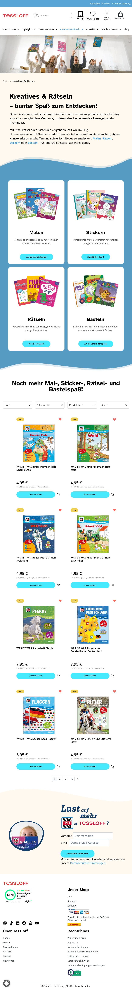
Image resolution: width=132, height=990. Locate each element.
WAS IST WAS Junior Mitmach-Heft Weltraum (36, 559)
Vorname (66, 837)
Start (6, 81)
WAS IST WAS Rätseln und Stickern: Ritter (91, 741)
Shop (126, 29)
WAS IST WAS (11, 29)
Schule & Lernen (111, 29)
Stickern (95, 232)
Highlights (29, 29)
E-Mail (64, 844)
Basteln (95, 319)
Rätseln (36, 319)
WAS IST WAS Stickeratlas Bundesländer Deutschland (86, 650)
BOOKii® (92, 29)
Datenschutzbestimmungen (87, 864)
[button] (58, 495)
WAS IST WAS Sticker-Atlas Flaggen (36, 739)
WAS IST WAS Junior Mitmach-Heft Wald (90, 468)
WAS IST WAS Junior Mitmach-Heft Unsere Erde (36, 468)
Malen (36, 232)
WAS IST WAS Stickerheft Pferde (34, 649)
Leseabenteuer (48, 29)
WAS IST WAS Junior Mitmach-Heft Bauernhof (90, 559)
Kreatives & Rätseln (71, 29)
